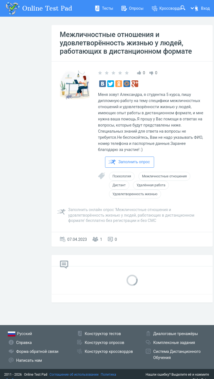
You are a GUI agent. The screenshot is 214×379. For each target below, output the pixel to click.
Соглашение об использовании (74, 374)
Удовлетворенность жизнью (135, 194)
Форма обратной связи (37, 351)
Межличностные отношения (164, 176)
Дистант (119, 185)
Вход (202, 8)
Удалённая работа (151, 185)
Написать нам (29, 360)
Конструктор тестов (103, 333)
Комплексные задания (174, 342)
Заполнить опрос (129, 162)
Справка (24, 342)
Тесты (103, 8)
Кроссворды (167, 8)
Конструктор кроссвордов (109, 351)
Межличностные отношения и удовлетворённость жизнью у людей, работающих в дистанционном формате (126, 43)
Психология (122, 176)
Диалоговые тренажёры (175, 333)
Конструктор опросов (104, 342)
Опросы (132, 8)
